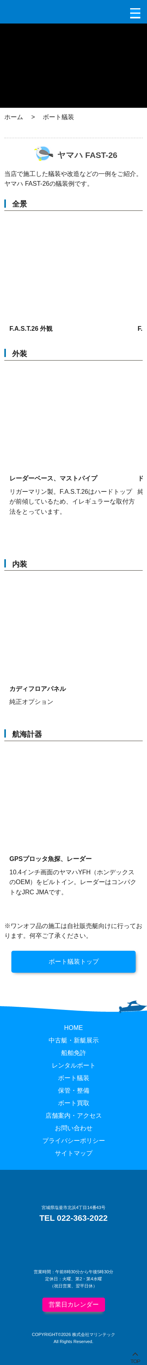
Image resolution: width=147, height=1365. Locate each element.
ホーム (13, 117)
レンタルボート (74, 1065)
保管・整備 (73, 1090)
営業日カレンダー (74, 1304)
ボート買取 (73, 1103)
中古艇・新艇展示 (74, 1040)
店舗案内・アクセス (73, 1115)
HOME (73, 1027)
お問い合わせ (74, 1128)
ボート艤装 (73, 1078)
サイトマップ (74, 1153)
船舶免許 (73, 1053)
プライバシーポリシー (73, 1140)
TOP (135, 1359)
